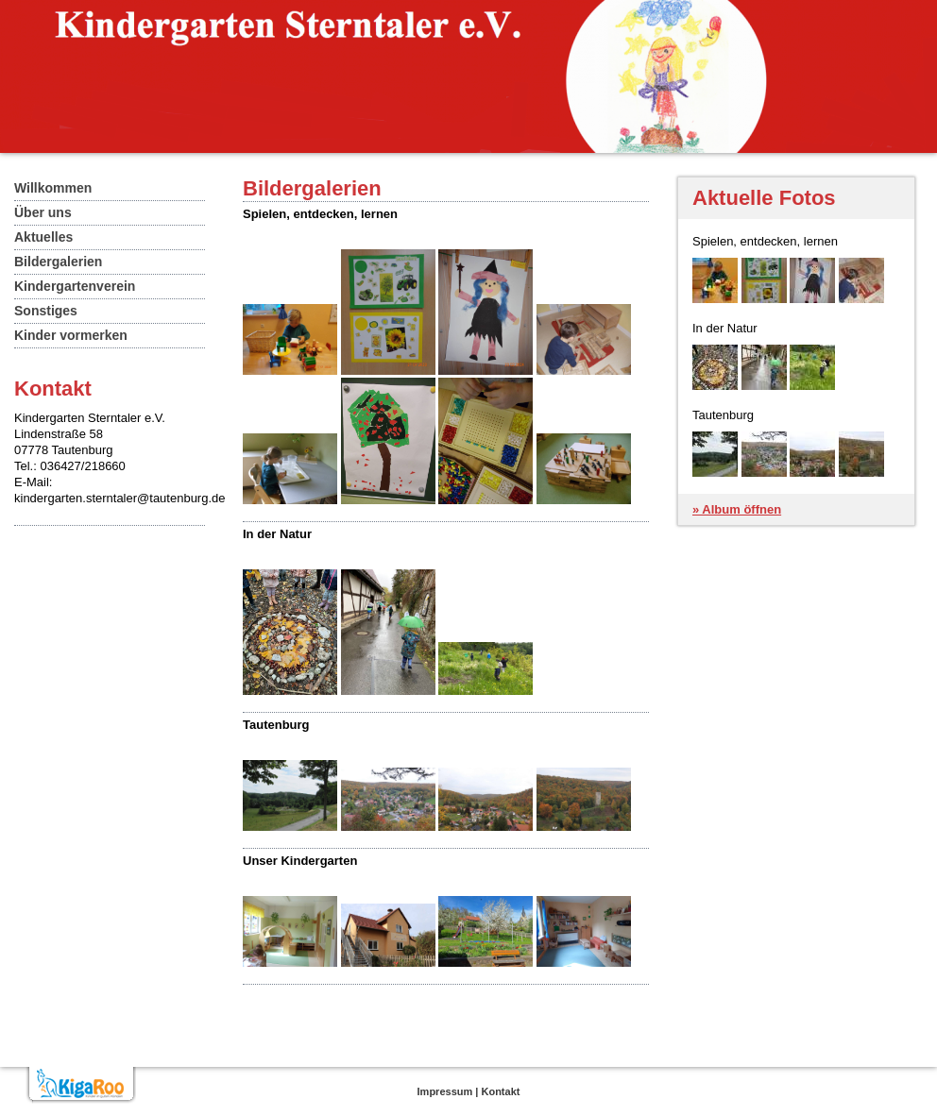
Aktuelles (43, 237)
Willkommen (53, 187)
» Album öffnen (736, 509)
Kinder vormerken (71, 335)
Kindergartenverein (74, 286)
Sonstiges (45, 310)
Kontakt (500, 1091)
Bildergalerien (58, 261)
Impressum (445, 1091)
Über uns (43, 212)
